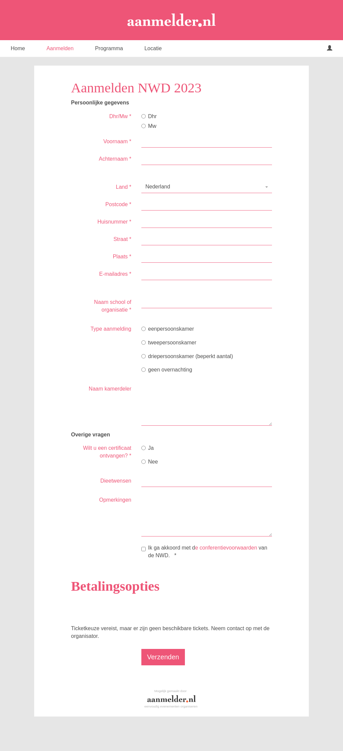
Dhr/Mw (120, 116)
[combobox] (206, 187)
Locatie (153, 48)
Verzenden (163, 657)
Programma (109, 48)
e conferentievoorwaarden (226, 548)
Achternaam (115, 159)
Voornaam (117, 141)
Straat (122, 239)
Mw (148, 126)
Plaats (122, 256)
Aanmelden (60, 48)
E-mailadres (115, 274)
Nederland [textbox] (157, 186)
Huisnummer (114, 222)
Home (18, 48)
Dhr (149, 116)
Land (123, 187)
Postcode (118, 204)
